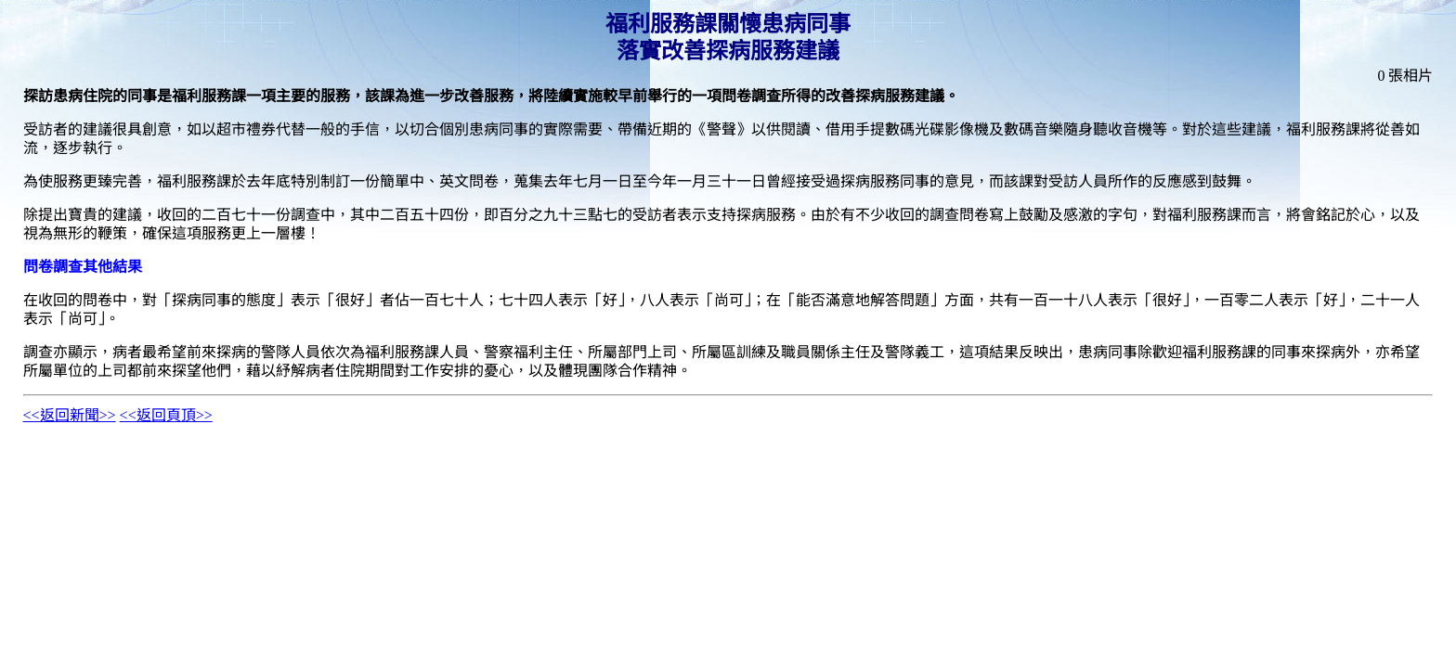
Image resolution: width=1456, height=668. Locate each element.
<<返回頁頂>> (166, 415)
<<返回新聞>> (69, 415)
